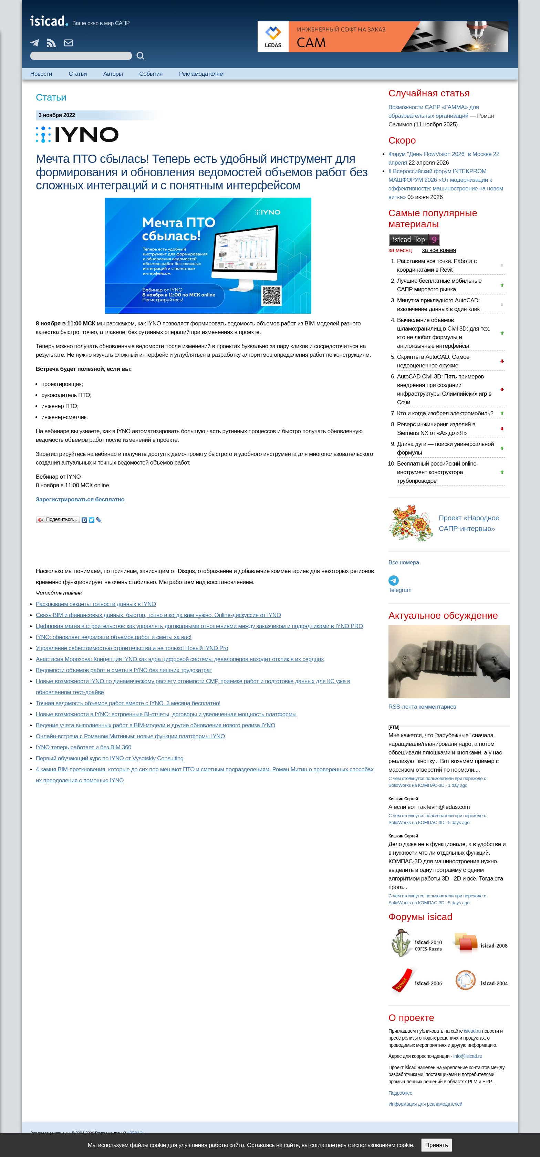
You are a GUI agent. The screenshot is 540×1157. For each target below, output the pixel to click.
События (151, 74)
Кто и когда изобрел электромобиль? (445, 413)
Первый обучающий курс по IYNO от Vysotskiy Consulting (110, 758)
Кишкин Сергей (403, 798)
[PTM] (393, 727)
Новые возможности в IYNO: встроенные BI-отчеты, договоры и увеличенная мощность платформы (166, 714)
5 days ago (459, 822)
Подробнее (400, 1093)
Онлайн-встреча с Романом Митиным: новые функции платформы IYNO (130, 736)
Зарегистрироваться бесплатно (80, 499)
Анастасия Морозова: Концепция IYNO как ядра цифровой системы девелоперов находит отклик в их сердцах (180, 659)
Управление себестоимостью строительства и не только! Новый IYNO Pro (132, 648)
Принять (436, 1145)
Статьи (78, 74)
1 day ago (457, 785)
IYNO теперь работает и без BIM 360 (83, 747)
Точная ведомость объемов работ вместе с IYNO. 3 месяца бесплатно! (128, 703)
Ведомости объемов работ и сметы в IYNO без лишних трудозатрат (124, 670)
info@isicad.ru (468, 1056)
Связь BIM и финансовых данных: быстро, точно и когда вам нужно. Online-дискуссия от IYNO (158, 615)
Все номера (403, 562)
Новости (41, 74)
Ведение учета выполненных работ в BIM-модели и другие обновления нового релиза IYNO (155, 725)
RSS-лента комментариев (422, 706)
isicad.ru (472, 1031)
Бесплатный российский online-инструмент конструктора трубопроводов (437, 472)
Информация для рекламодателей (425, 1104)
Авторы (113, 74)
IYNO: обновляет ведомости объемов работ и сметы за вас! (113, 637)
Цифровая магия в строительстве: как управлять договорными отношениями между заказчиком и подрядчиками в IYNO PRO (199, 626)
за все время (439, 250)
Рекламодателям (201, 74)
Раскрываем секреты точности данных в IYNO (96, 604)
